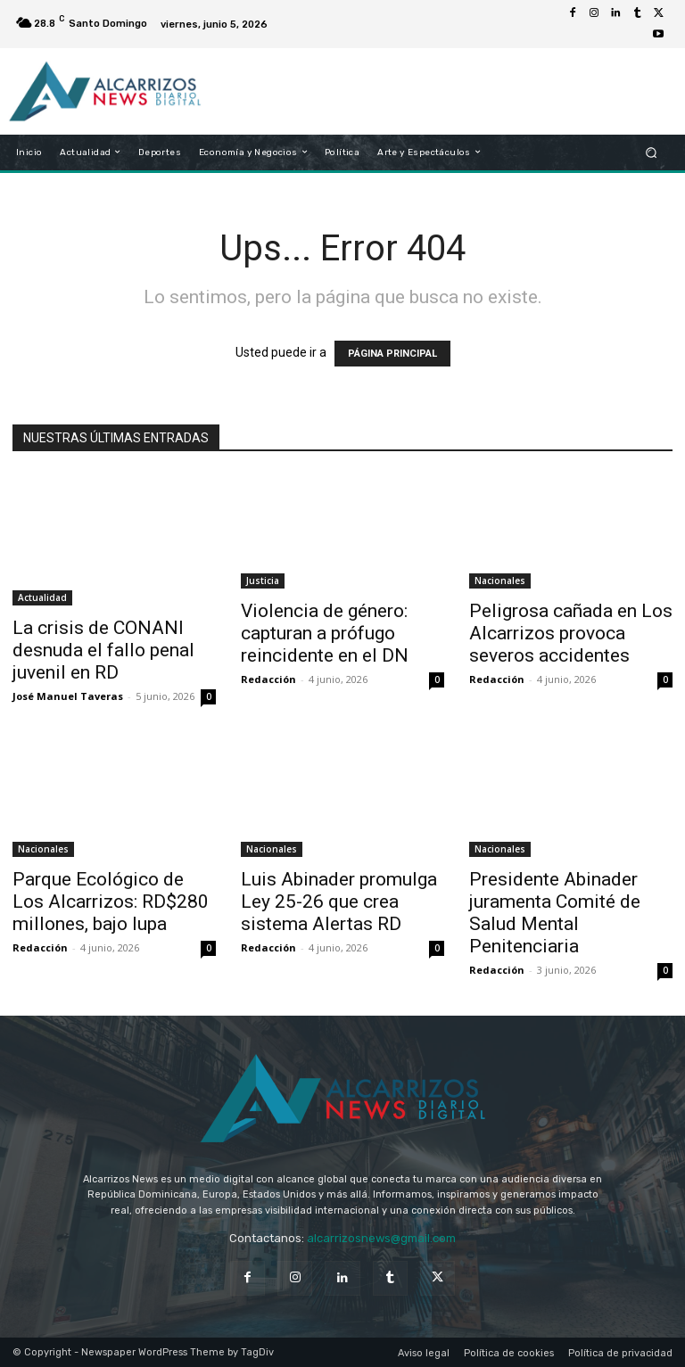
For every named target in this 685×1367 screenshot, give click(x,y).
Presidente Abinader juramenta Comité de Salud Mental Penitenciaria (554, 913)
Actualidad (42, 597)
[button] (651, 152)
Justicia (262, 580)
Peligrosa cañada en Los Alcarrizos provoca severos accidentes (571, 633)
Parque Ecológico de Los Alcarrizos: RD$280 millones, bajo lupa (110, 902)
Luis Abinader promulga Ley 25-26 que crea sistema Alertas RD (339, 902)
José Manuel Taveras (67, 696)
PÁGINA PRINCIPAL (392, 353)
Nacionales (500, 580)
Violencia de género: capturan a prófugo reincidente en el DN (325, 633)
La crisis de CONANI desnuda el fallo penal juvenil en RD (103, 650)
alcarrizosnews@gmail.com (381, 1238)
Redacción (268, 679)
